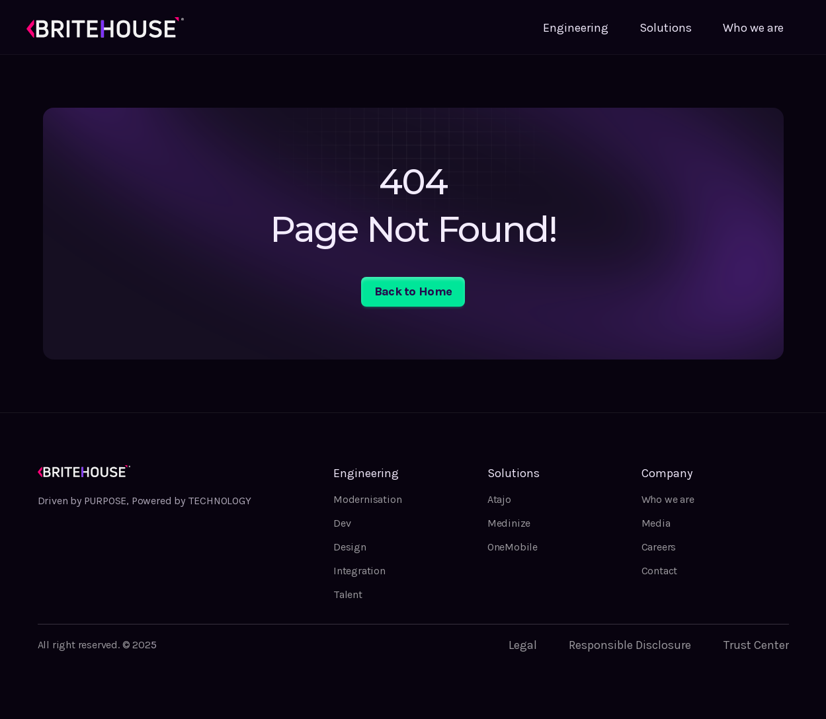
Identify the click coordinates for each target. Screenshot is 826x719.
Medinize (508, 523)
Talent (347, 594)
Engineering (575, 27)
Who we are (753, 27)
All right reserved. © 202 (94, 644)
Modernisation (367, 499)
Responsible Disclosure (630, 645)
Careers (659, 547)
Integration (359, 570)
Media (656, 523)
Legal (523, 645)
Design (349, 547)
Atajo (499, 499)
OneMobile (512, 547)
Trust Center (756, 645)
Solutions (666, 27)
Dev (342, 523)
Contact (659, 570)
